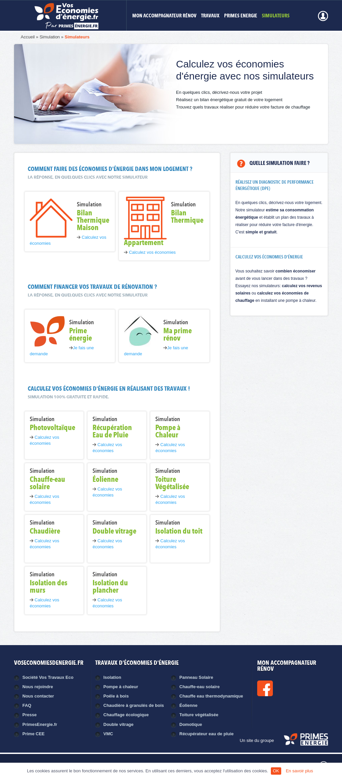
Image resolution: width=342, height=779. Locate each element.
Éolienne (188, 705)
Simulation (49, 36)
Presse (29, 714)
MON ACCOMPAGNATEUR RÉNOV (164, 16)
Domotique (190, 724)
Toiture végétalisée (198, 714)
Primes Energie (240, 16)
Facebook (287, 688)
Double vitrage (119, 724)
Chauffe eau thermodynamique (211, 696)
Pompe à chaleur (121, 686)
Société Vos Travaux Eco (47, 677)
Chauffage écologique (126, 714)
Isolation (112, 677)
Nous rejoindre (37, 686)
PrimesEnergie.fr (39, 724)
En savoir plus (299, 770)
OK (276, 770)
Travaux (210, 16)
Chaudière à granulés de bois (134, 705)
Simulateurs (77, 36)
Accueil (28, 36)
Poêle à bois (116, 696)
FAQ (26, 705)
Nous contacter (38, 696)
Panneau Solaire (196, 677)
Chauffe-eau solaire (199, 686)
